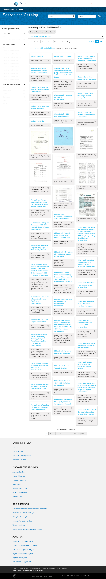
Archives (23, 3)
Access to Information (48, 568)
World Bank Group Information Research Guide (30, 509)
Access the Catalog (16, 9)
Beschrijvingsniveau (11, 84)
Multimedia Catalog (20, 480)
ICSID (50, 576)
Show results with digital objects (66, 48)
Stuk (4, 100)
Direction (57, 42)
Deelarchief (6, 97)
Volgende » (81, 434)
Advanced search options (40, 36)
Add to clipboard (48, 61)
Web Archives (17, 496)
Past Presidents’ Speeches (22, 456)
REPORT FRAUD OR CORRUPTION (33, 571)
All (4, 37)
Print (91, 42)
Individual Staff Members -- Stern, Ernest (14, 70)
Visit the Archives (19, 525)
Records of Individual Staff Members (14, 40)
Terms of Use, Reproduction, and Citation (27, 529)
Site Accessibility (35, 568)
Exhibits (15, 447)
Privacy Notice (23, 568)
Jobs (58, 568)
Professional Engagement (22, 562)
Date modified (47, 42)
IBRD (33, 576)
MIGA (45, 576)
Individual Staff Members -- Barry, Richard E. (14, 57)
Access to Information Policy (23, 541)
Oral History (17, 484)
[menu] (91, 3)
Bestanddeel (6, 90)
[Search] (61, 15)
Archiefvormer (9, 45)
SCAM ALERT (17, 571)
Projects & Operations (20, 492)
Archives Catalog (19, 472)
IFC (41, 576)
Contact (64, 568)
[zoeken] (73, 15)
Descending (66, 42)
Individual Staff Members (10, 51)
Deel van (6, 34)
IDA (37, 576)
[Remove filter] (54, 32)
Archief (4, 103)
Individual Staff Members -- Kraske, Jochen (14, 60)
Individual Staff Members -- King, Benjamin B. (14, 76)
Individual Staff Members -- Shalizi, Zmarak (14, 54)
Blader (86, 15)
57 (75, 434)
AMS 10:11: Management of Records (26, 545)
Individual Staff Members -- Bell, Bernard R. (14, 73)
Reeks (4, 94)
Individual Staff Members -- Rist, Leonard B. (14, 67)
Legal (15, 568)
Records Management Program (24, 549)
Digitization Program (20, 558)
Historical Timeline (19, 460)
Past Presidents (18, 451)
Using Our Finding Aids (21, 517)
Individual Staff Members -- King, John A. (14, 80)
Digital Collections (19, 476)
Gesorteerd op (35, 42)
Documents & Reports (20, 488)
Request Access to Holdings (22, 521)
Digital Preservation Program (23, 554)
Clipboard (101, 15)
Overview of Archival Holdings (23, 513)
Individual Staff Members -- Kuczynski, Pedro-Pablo (14, 63)
